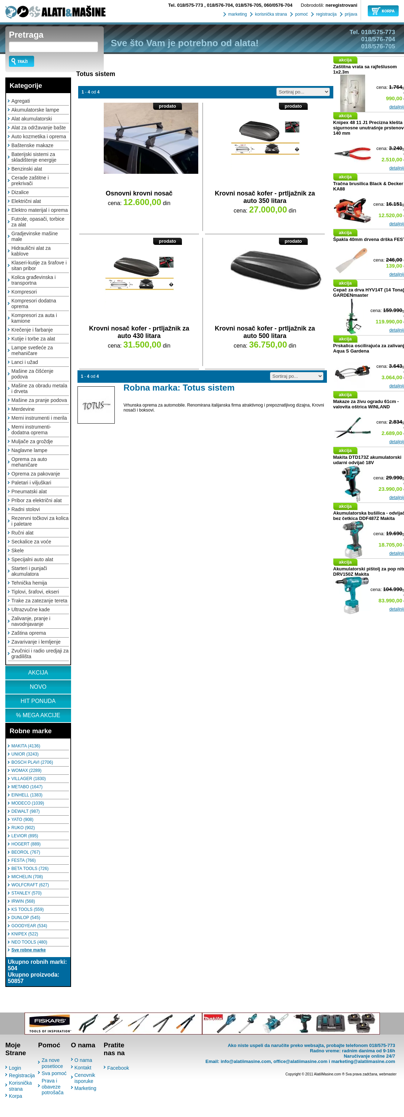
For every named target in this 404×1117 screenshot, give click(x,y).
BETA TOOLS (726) (30, 868)
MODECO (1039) (27, 803)
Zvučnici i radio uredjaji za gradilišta (40, 653)
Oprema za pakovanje (35, 474)
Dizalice (20, 192)
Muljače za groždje (32, 441)
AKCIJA (38, 673)
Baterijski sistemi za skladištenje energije (33, 157)
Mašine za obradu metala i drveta (39, 388)
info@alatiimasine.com (246, 1061)
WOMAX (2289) (26, 770)
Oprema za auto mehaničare (29, 462)
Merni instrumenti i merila (39, 418)
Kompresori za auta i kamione (34, 318)
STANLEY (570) (26, 893)
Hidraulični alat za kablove (31, 251)
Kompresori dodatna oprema (33, 303)
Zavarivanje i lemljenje (36, 642)
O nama (83, 1060)
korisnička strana (270, 14)
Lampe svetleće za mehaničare (32, 350)
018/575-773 (186, 5)
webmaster (388, 1074)
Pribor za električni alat (36, 500)
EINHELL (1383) (27, 795)
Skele (17, 550)
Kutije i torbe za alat (33, 339)
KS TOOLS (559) (27, 909)
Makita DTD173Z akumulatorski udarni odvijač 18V (367, 460)
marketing (237, 14)
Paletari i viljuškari (31, 482)
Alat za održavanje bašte (38, 127)
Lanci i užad (24, 362)
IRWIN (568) (23, 901)
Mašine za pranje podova (39, 400)
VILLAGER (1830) (28, 778)
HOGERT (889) (26, 844)
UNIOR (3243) (25, 754)
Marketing (85, 1088)
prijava (350, 14)
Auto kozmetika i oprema (38, 136)
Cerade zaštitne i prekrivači (30, 180)
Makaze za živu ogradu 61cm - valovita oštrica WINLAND (366, 404)
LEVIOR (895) (24, 835)
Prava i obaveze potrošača (52, 1086)
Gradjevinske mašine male (34, 236)
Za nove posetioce (52, 1063)
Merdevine (22, 409)
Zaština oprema (28, 633)
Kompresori (24, 292)
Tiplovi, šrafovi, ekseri (35, 592)
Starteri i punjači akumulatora (29, 571)
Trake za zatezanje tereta (39, 600)
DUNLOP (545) (25, 917)
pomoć (301, 14)
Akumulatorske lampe (35, 110)
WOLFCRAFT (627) (30, 884)
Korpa (15, 1096)
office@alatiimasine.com (300, 1061)
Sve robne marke (28, 949)
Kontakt (83, 1067)
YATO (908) (22, 819)
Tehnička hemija (29, 583)
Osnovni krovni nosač (139, 193)
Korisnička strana (20, 1086)
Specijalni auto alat (32, 559)
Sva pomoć (54, 1073)
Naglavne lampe (29, 450)
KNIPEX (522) (24, 933)
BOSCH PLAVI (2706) (32, 762)
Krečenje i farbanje (32, 330)
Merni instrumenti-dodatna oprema (31, 429)
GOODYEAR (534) (29, 925)
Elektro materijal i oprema (39, 210)
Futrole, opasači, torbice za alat (37, 221)
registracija (325, 14)
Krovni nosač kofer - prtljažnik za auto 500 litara (265, 332)
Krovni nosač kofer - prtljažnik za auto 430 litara (139, 332)
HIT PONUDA (38, 701)
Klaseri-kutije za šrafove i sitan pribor (39, 265)
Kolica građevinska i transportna (33, 280)
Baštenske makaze (32, 145)
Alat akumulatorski (31, 119)
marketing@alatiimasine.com (363, 1061)
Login (15, 1068)
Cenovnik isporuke (85, 1078)
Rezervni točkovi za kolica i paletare (40, 521)
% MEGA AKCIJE (38, 715)
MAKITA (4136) (25, 745)
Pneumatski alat (29, 491)
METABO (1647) (27, 786)
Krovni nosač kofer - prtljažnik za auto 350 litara (265, 197)
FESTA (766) (23, 860)
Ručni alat (22, 533)
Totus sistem (95, 73)
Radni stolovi (25, 509)
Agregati (20, 101)
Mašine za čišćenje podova (32, 374)
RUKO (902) (23, 827)
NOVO (38, 687)
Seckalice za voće (31, 541)
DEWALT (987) (25, 811)
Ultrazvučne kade (30, 609)
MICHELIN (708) (27, 876)
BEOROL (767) (25, 852)
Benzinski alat (26, 169)
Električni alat (26, 201)
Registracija (22, 1075)
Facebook (118, 1068)
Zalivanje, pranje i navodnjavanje (30, 621)
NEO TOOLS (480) (29, 942)
